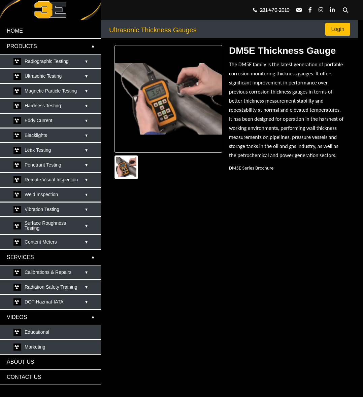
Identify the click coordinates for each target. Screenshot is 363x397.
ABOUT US (20, 362)
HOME (15, 31)
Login (338, 29)
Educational (37, 332)
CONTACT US (24, 377)
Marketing (35, 347)
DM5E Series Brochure (251, 168)
